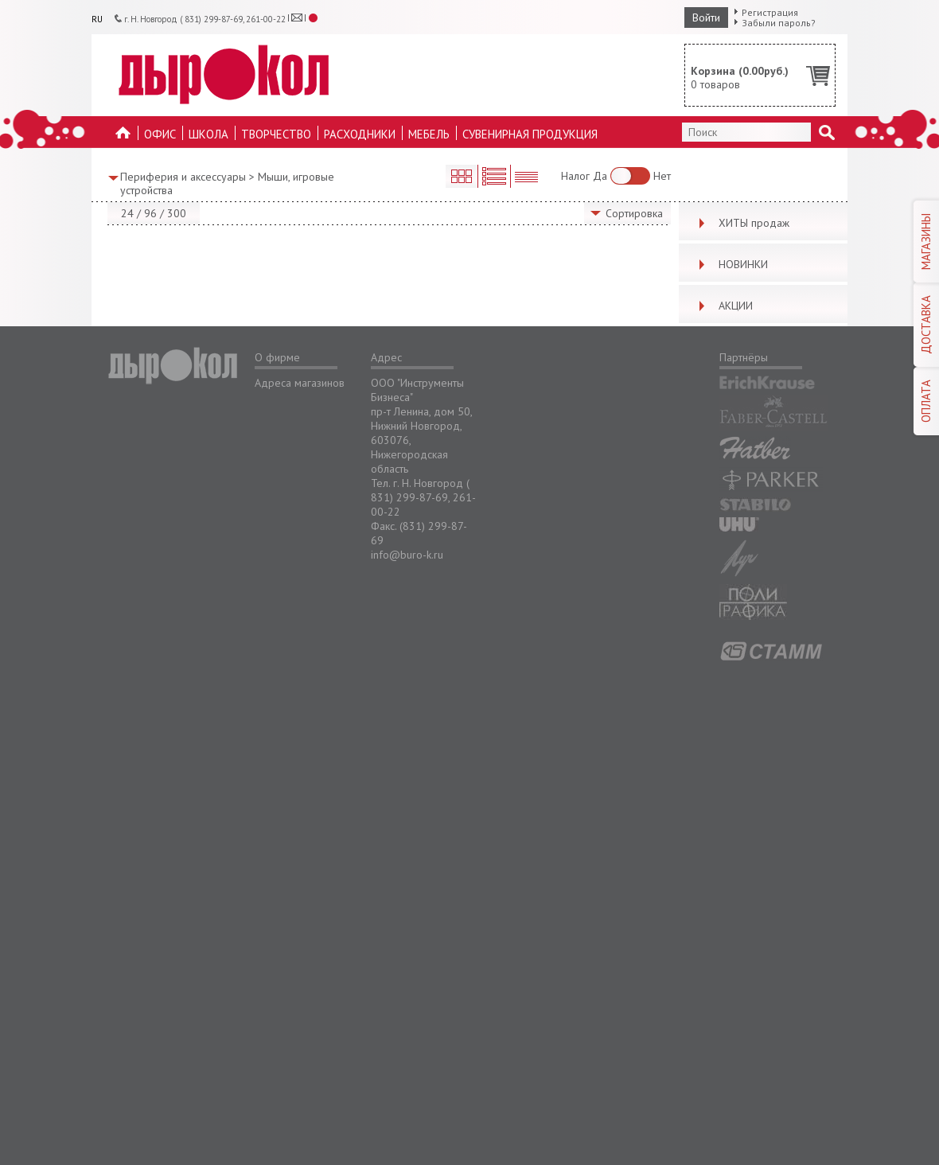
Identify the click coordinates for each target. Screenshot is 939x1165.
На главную (123, 137)
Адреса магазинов (300, 383)
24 (127, 213)
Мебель (429, 134)
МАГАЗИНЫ (925, 241)
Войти (706, 17)
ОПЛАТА (925, 401)
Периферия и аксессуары (183, 176)
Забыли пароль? (779, 23)
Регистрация (770, 12)
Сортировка (634, 213)
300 (176, 213)
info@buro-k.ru (407, 554)
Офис (160, 134)
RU (97, 19)
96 (150, 213)
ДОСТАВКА (925, 324)
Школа (208, 134)
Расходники (359, 134)
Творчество (276, 134)
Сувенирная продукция (530, 134)
